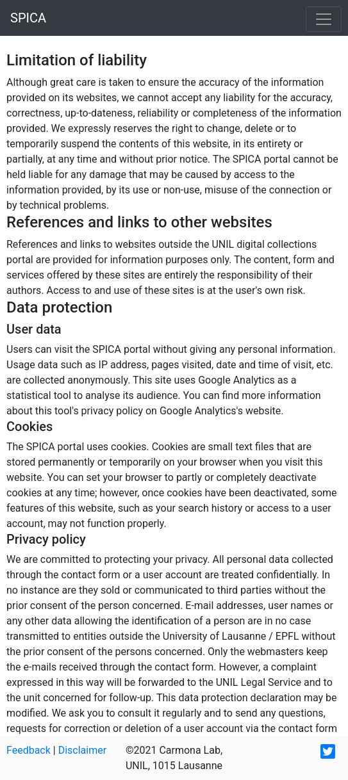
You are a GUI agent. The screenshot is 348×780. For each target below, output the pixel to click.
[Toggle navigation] (324, 19)
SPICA (28, 18)
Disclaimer (82, 750)
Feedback (28, 750)
